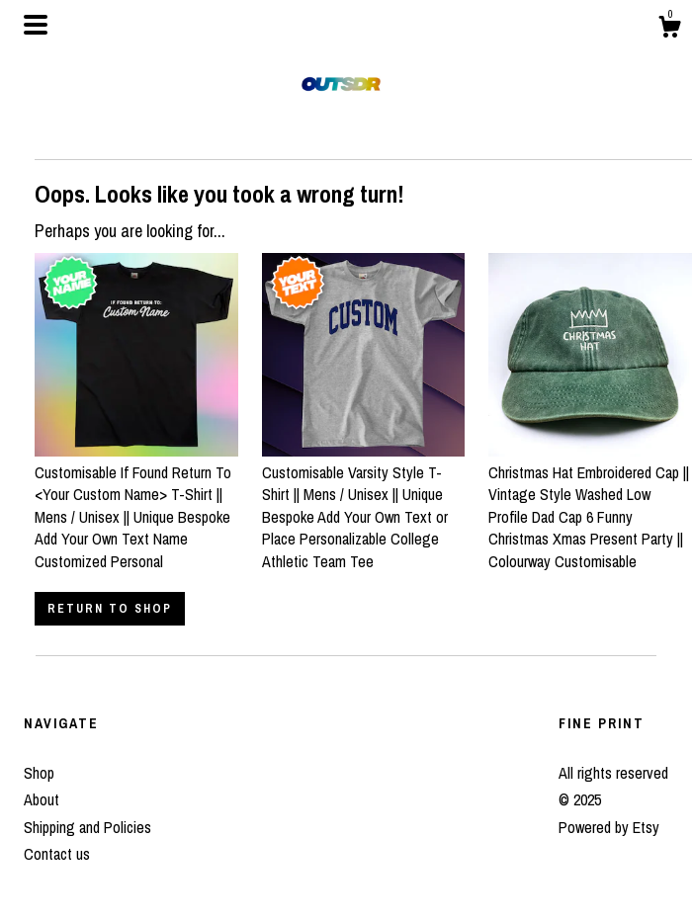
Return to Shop (109, 609)
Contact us (57, 854)
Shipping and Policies (87, 827)
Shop (39, 773)
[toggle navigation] (35, 25)
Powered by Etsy (609, 827)
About (41, 799)
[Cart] (669, 29)
